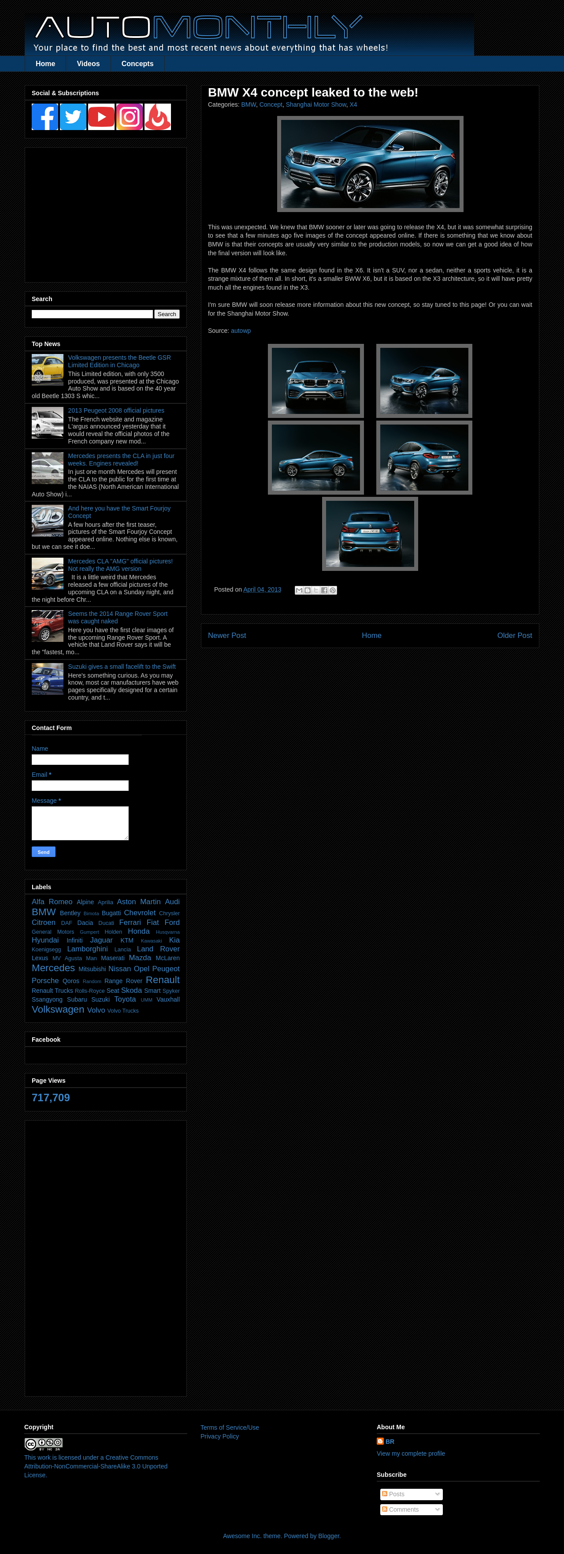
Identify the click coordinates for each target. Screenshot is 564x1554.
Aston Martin (139, 902)
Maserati (113, 957)
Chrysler (169, 913)
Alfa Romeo (52, 902)
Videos (88, 63)
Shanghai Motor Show (316, 104)
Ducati (106, 923)
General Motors (53, 932)
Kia (174, 940)
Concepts (138, 63)
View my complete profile (411, 1453)
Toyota (125, 999)
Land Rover (158, 949)
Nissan (119, 969)
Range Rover (123, 980)
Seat (113, 990)
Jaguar (101, 940)
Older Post (514, 635)
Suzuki (100, 999)
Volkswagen (58, 1009)
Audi (172, 902)
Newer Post (227, 635)
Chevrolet (140, 913)
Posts (393, 1494)
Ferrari (130, 922)
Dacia (85, 922)
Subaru (77, 999)
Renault (163, 979)
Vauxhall (168, 999)
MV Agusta (67, 958)
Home (45, 63)
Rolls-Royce (90, 991)
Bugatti (111, 913)
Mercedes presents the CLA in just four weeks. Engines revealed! (121, 459)
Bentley (70, 913)
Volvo (96, 1010)
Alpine (85, 902)
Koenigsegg (46, 950)
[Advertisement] (106, 212)
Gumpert (89, 932)
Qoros (71, 980)
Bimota (91, 913)
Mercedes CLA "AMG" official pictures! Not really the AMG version (120, 565)
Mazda (140, 958)
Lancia (123, 950)
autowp (241, 330)
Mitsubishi (92, 969)
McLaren (168, 957)
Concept (271, 104)
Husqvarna (168, 932)
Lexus (40, 957)
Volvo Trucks (122, 1011)
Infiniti (75, 940)
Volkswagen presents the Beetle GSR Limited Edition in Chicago (119, 361)
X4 (353, 104)
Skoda (131, 990)
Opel (141, 969)
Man (91, 958)
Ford (172, 922)
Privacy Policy (219, 1436)
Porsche (45, 980)
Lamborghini (87, 949)
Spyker (171, 991)
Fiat (153, 922)
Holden (113, 932)
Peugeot (166, 969)
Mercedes (53, 967)
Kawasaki (151, 940)
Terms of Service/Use (229, 1427)
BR (390, 1441)
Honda (138, 931)
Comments (400, 1509)
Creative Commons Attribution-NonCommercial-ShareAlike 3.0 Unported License (95, 1466)
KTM (127, 940)
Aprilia (105, 902)
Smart (152, 990)
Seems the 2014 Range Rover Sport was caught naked (118, 617)
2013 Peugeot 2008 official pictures (116, 410)
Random (92, 981)
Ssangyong (47, 999)
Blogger (328, 1535)
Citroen (44, 922)
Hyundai (45, 940)
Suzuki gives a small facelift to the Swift (122, 666)
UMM (146, 999)
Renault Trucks (52, 990)
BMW (248, 104)
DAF (66, 923)
